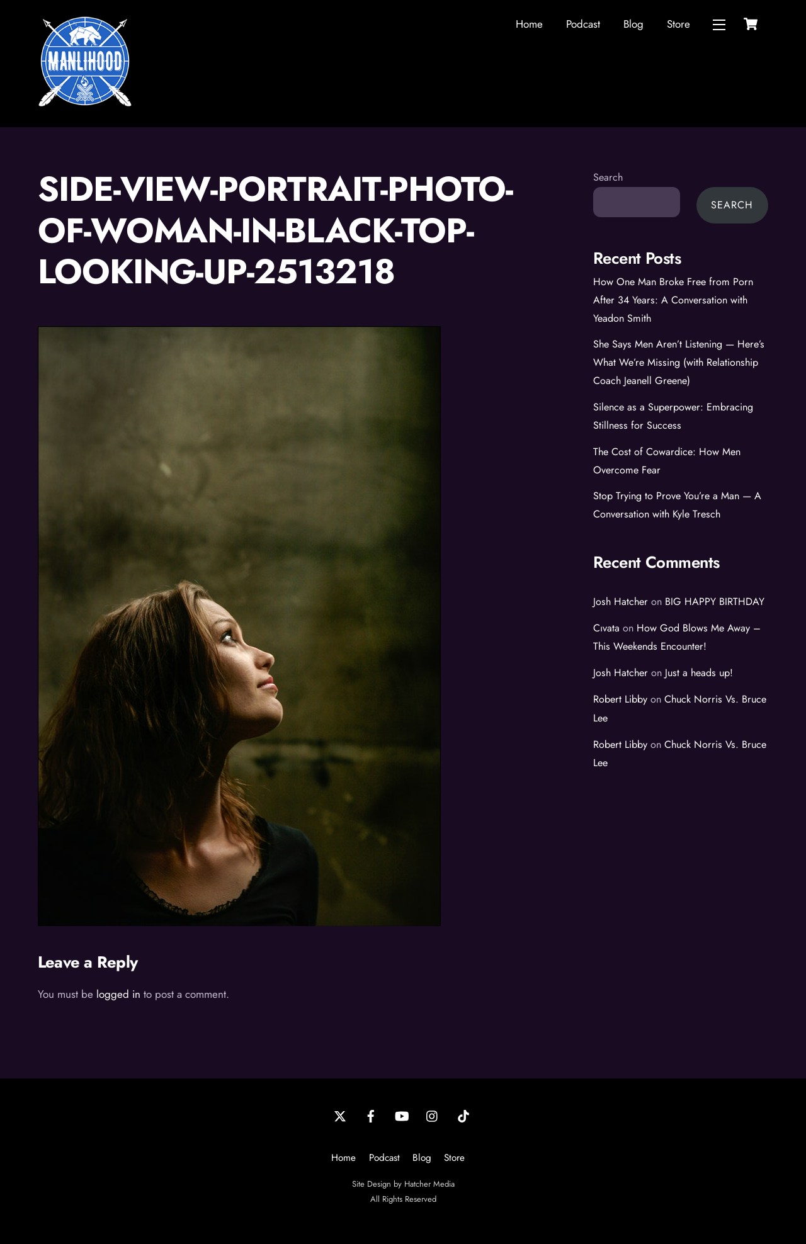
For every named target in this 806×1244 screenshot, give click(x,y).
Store (678, 23)
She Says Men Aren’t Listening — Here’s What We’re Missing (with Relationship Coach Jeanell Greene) (678, 362)
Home (529, 23)
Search (608, 177)
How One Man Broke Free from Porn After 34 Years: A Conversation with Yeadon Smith (673, 299)
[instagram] (432, 1115)
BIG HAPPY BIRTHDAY (714, 601)
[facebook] (370, 1115)
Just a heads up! (699, 672)
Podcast (583, 23)
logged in (118, 994)
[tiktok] (463, 1115)
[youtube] (401, 1115)
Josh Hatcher (620, 601)
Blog (633, 23)
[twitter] (340, 1115)
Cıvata (606, 628)
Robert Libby (620, 699)
